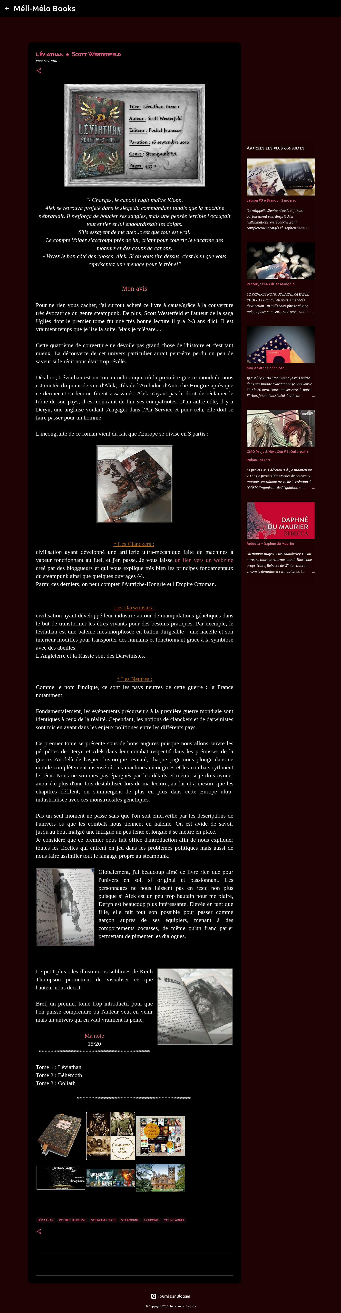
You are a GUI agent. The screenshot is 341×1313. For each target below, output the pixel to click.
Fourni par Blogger (170, 1296)
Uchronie (151, 1220)
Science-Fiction (103, 1220)
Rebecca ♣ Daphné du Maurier (270, 544)
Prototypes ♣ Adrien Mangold (271, 284)
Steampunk (130, 1220)
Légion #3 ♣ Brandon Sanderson (272, 200)
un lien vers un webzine (204, 560)
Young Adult (174, 1220)
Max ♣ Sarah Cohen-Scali (266, 368)
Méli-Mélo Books (44, 8)
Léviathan (45, 1220)
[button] (39, 71)
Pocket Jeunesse (72, 1220)
